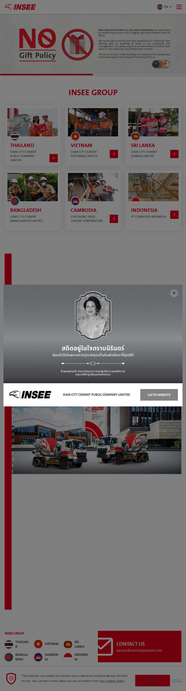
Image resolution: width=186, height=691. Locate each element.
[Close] (174, 293)
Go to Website (159, 395)
